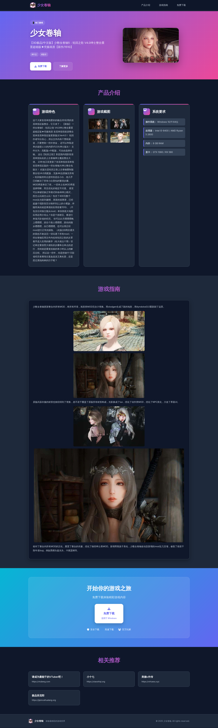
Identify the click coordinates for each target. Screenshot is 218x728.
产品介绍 (145, 5)
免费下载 (181, 5)
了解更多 (63, 66)
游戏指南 (163, 5)
